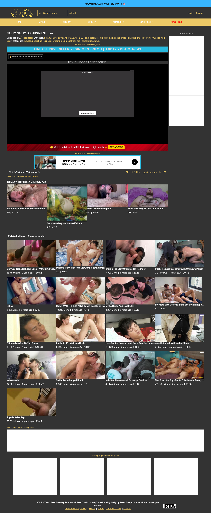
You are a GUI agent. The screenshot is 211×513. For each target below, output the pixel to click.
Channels (118, 22)
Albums (67, 22)
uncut (148, 37)
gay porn (66, 37)
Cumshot (67, 40)
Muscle (85, 40)
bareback (124, 37)
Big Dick (48, 40)
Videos (42, 22)
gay (60, 37)
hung (137, 37)
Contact (127, 508)
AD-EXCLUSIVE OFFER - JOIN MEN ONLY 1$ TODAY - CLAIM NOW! (87, 49)
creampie (94, 37)
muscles (156, 37)
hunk (132, 37)
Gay (74, 40)
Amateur (28, 40)
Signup (199, 13)
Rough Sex (94, 40)
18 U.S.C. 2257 (113, 508)
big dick (104, 37)
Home (19, 22)
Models (92, 22)
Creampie (57, 40)
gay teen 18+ (77, 37)
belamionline (50, 37)
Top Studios (176, 22)
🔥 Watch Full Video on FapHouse (25, 56)
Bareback (38, 40)
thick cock (114, 37)
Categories (146, 22)
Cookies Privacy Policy (76, 508)
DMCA (92, 508)
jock (143, 37)
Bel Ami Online (31, 176)
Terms (101, 508)
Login (190, 13)
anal (87, 37)
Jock (79, 40)
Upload (72, 13)
